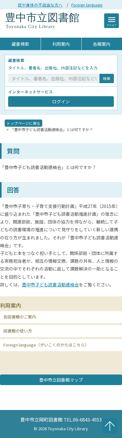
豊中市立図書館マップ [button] (61, 380)
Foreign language (87, 5)
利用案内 (61, 44)
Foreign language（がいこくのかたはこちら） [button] (46, 345)
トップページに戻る (23, 123)
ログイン (61, 101)
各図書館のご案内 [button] (19, 317)
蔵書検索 (20, 44)
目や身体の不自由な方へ (40, 5)
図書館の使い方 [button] (17, 331)
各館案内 (101, 44)
